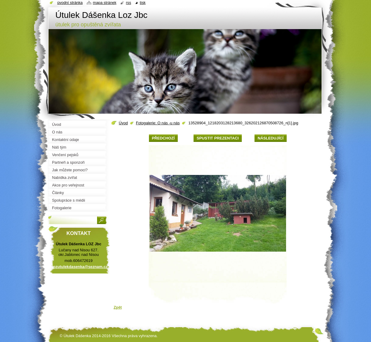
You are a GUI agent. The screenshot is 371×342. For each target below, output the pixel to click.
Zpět (118, 307)
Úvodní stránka (70, 2)
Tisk (143, 2)
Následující (270, 138)
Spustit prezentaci (217, 138)
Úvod (123, 123)
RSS (128, 2)
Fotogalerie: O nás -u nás (158, 123)
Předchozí (163, 138)
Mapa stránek (104, 2)
